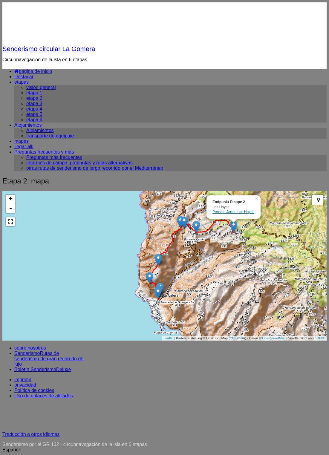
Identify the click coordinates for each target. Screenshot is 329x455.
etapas (21, 82)
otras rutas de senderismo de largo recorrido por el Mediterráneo (94, 168)
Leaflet (168, 338)
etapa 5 (34, 114)
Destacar (23, 76)
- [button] (10, 208)
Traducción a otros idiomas (31, 434)
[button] (164, 450)
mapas (21, 141)
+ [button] (11, 199)
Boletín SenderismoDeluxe (42, 369)
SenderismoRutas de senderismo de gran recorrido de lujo (48, 359)
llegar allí (23, 146)
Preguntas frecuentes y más (44, 151)
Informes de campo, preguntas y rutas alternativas (79, 162)
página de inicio (33, 71)
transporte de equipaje (50, 135)
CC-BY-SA (237, 338)
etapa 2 (34, 98)
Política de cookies (34, 390)
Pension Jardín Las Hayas (233, 212)
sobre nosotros (30, 347)
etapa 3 (34, 103)
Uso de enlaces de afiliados (43, 395)
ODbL (320, 338)
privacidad (25, 384)
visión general (41, 87)
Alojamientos (28, 125)
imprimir (22, 379)
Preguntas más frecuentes (54, 157)
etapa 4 (34, 108)
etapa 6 (34, 119)
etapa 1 (34, 92)
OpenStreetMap (273, 338)
